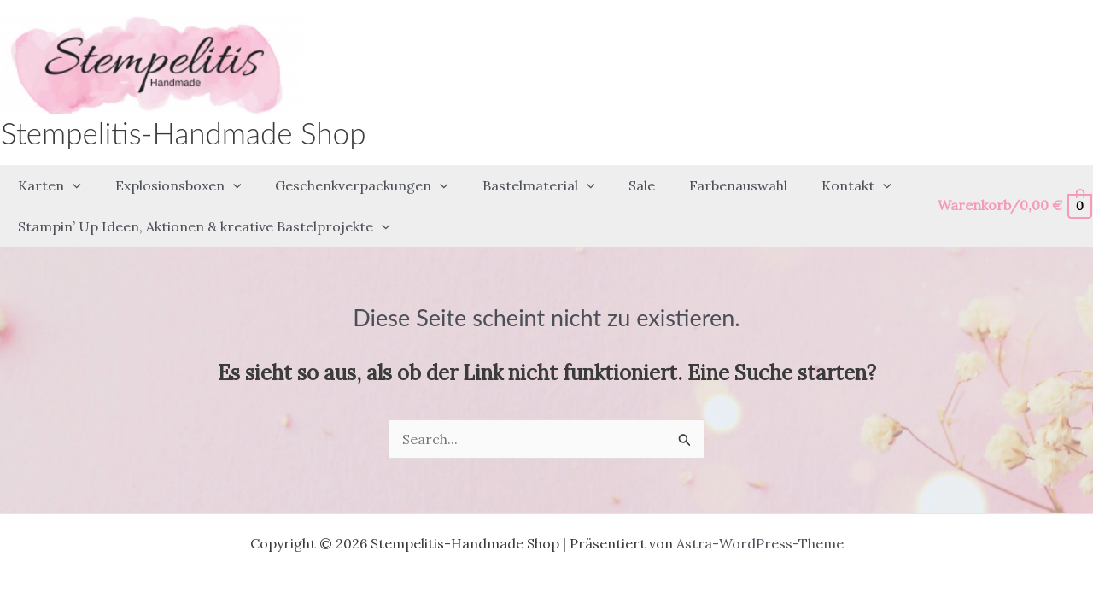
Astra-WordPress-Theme (760, 512)
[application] (69, 177)
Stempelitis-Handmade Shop (183, 132)
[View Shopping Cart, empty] (1014, 190)
